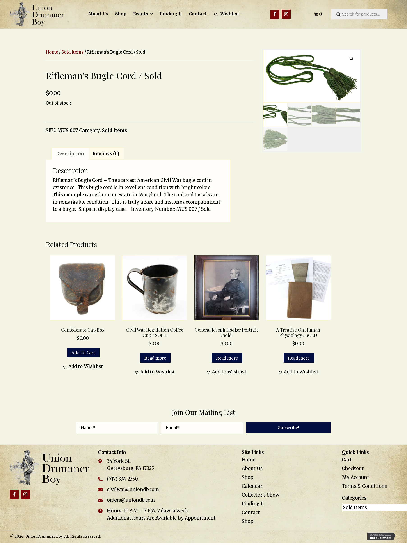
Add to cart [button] (83, 352)
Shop (247, 477)
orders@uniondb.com (131, 500)
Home (52, 52)
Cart (347, 460)
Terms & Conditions (364, 486)
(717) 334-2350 (122, 479)
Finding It (253, 503)
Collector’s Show (260, 495)
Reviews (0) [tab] (105, 153)
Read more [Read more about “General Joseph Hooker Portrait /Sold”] (227, 358)
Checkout (353, 468)
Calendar (252, 486)
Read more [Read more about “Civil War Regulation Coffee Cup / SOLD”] (155, 358)
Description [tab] (70, 153)
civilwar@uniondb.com (133, 489)
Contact (251, 512)
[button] (274, 14)
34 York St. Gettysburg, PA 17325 (130, 464)
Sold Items (73, 52)
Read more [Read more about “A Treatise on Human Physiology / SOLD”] (299, 358)
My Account (355, 477)
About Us (252, 468)
